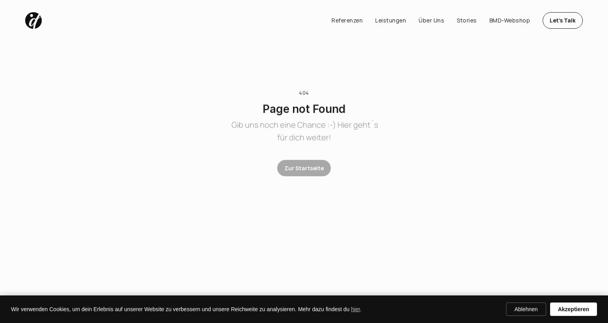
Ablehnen (526, 309)
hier (355, 309)
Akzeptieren (573, 309)
